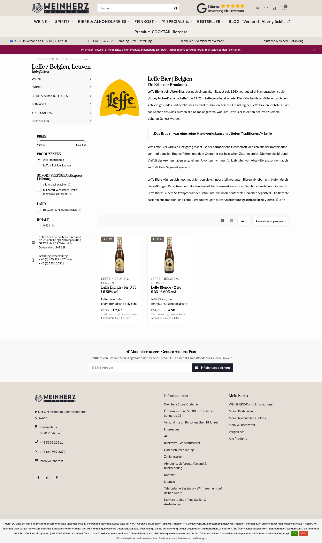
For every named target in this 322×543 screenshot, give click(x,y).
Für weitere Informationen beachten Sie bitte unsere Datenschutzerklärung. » (161, 538)
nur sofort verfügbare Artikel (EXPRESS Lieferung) (60, 191)
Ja (294, 533)
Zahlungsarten (173, 456)
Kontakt (169, 475)
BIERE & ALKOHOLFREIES (102, 21)
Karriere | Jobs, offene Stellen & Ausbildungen (185, 502)
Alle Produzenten (53, 159)
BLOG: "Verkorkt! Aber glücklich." (259, 21)
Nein (303, 533)
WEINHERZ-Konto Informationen (251, 404)
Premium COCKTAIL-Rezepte (161, 32)
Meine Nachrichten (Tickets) (248, 418)
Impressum (171, 429)
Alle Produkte (238, 438)
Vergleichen (237, 432)
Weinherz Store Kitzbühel (181, 404)
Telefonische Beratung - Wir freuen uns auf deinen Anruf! (193, 490)
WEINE (40, 21)
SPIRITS (62, 21)
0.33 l (48, 225)
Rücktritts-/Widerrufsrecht (182, 443)
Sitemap (169, 481)
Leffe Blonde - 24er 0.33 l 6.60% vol (166, 290)
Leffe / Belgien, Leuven (57, 165)
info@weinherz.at (51, 461)
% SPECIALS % (175, 21)
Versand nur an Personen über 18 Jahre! (191, 422)
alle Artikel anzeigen (57, 184)
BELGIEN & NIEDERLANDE (62, 209)
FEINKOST (144, 21)
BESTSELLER (209, 21)
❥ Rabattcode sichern (212, 367)
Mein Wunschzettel (242, 425)
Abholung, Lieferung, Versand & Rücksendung (185, 466)
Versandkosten (129, 314)
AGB (167, 436)
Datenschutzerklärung (179, 450)
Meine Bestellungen (242, 411)
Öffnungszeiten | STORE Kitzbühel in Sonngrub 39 (189, 413)
